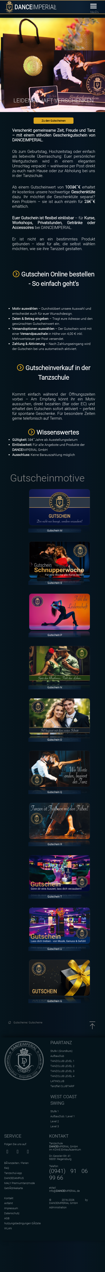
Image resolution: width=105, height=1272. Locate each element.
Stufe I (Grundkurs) (61, 1051)
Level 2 (54, 1121)
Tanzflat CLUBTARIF (62, 1086)
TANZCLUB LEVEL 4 (62, 1076)
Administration (58, 1207)
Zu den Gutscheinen (54, 120)
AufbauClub (57, 1056)
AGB (6, 1218)
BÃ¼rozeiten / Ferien (16, 1163)
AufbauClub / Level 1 (62, 1116)
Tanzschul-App (13, 1173)
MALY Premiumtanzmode (19, 1183)
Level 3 (54, 1126)
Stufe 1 (54, 1111)
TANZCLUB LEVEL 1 (62, 1061)
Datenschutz (11, 1213)
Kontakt (8, 1198)
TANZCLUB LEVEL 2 (62, 1066)
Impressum (11, 1208)
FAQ (6, 1168)
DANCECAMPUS (14, 1178)
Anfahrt (8, 1203)
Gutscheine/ (21, 1022)
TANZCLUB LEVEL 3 (62, 1071)
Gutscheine (35, 1022)
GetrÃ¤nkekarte (13, 1188)
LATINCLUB (57, 1081)
